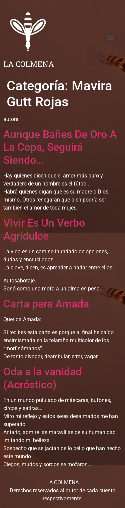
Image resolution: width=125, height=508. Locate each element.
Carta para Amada (46, 303)
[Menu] (111, 37)
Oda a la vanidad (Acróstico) (42, 378)
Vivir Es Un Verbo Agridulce (44, 229)
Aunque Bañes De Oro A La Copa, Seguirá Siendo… (60, 147)
